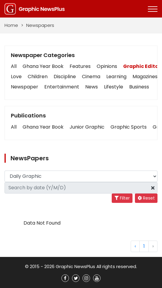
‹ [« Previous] (135, 246)
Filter (122, 198)
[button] (14, 127)
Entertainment (61, 86)
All (14, 66)
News (91, 86)
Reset (146, 198)
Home (11, 25)
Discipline (65, 76)
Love (16, 76)
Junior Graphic (87, 126)
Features (80, 66)
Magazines (144, 76)
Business (139, 86)
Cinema (91, 76)
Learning (116, 76)
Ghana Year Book (43, 66)
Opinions (107, 66)
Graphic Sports (129, 126)
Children (38, 76)
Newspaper (24, 86)
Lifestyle (113, 86)
